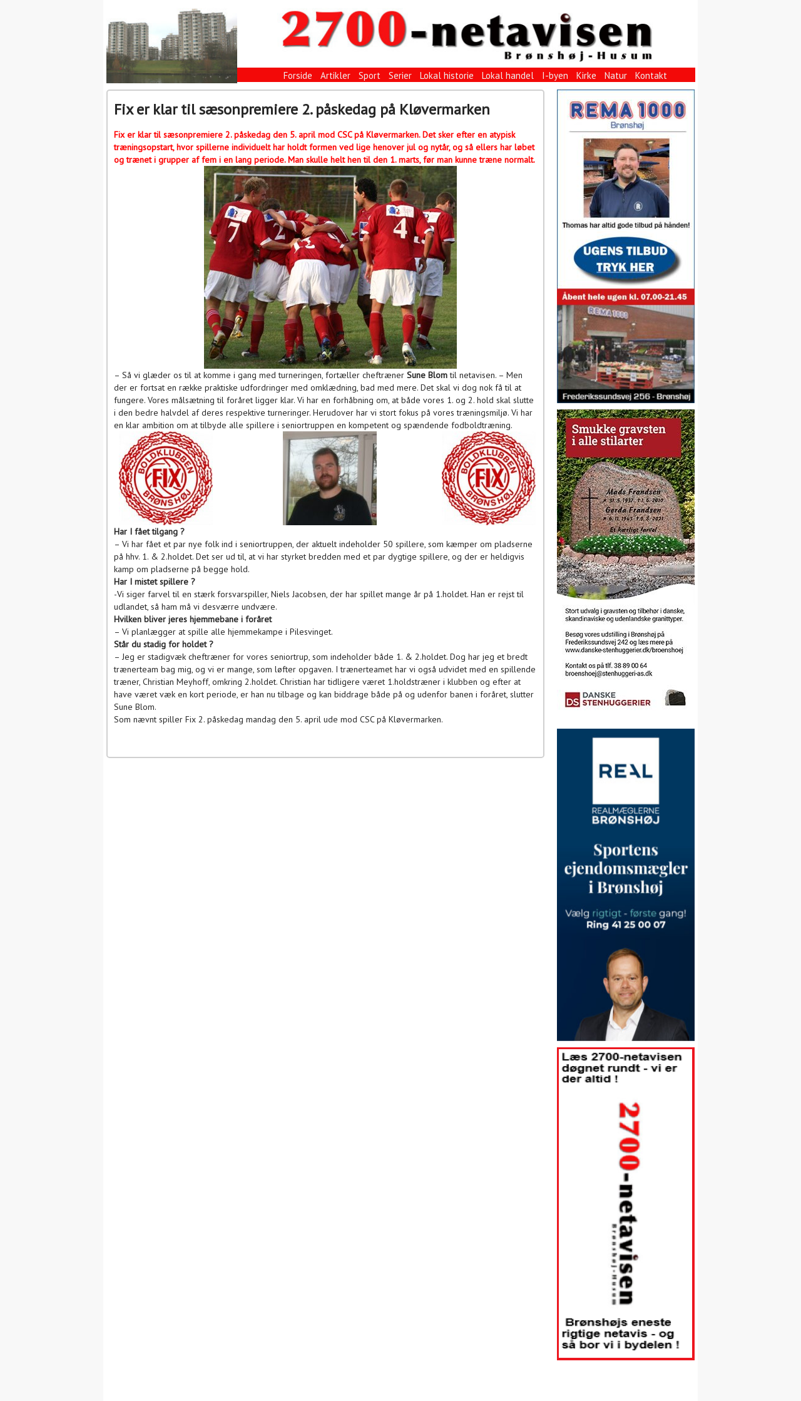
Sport (369, 75)
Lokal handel (508, 75)
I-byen (555, 75)
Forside (297, 75)
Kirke (586, 75)
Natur (616, 75)
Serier (400, 75)
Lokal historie (447, 75)
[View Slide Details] (626, 246)
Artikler (335, 75)
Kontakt (651, 75)
